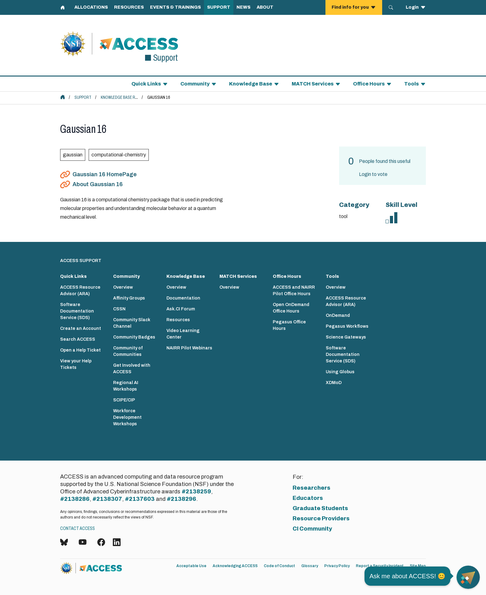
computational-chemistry (118, 154)
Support (82, 97)
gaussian (72, 154)
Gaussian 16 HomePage (105, 174)
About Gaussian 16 (98, 184)
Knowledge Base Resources (127, 97)
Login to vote (373, 174)
